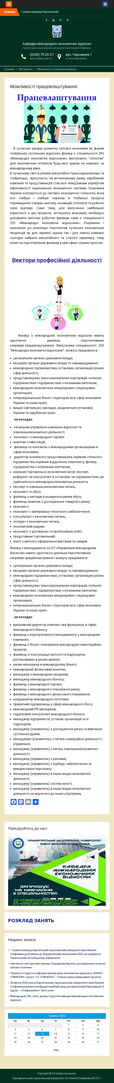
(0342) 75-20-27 (42, 54)
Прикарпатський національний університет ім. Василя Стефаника (52, 1078)
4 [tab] (68, 898)
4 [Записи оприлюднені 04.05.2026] (15, 1029)
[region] (57, 871)
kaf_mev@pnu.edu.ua (41, 58)
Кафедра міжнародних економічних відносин (57, 44)
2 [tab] (53, 898)
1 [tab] (46, 898)
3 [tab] (60, 898)
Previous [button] (84, 842)
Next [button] (96, 842)
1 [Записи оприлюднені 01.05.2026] (68, 1025)
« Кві (56, 1050)
